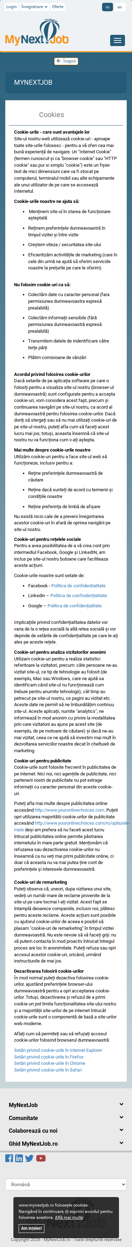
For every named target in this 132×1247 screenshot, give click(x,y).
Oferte (57, 6)
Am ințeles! (31, 1228)
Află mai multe (69, 1217)
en (120, 7)
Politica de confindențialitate (78, 595)
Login (11, 6)
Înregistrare (34, 6)
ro (107, 7)
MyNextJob (33, 82)
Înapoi (66, 61)
